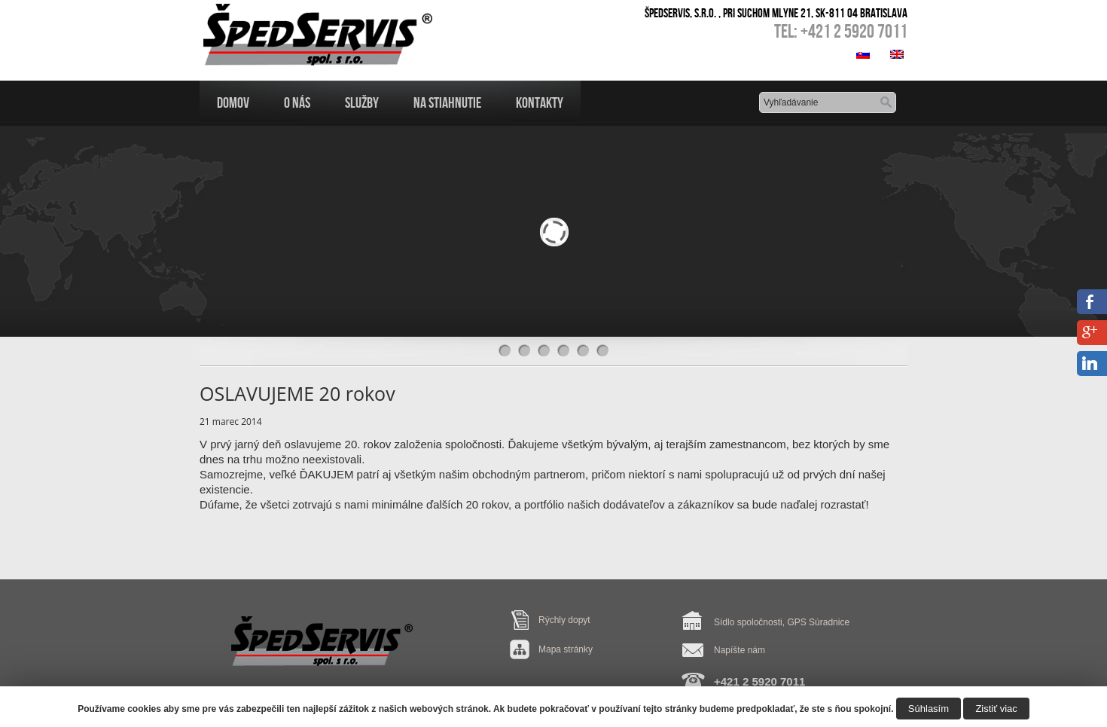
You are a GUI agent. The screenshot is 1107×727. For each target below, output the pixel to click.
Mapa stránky (565, 649)
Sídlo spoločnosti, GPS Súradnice (781, 622)
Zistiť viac (996, 708)
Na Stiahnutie (447, 102)
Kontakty (539, 102)
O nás (297, 102)
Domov (233, 102)
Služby (362, 102)
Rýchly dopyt (564, 620)
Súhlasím (928, 708)
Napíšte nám (739, 650)
